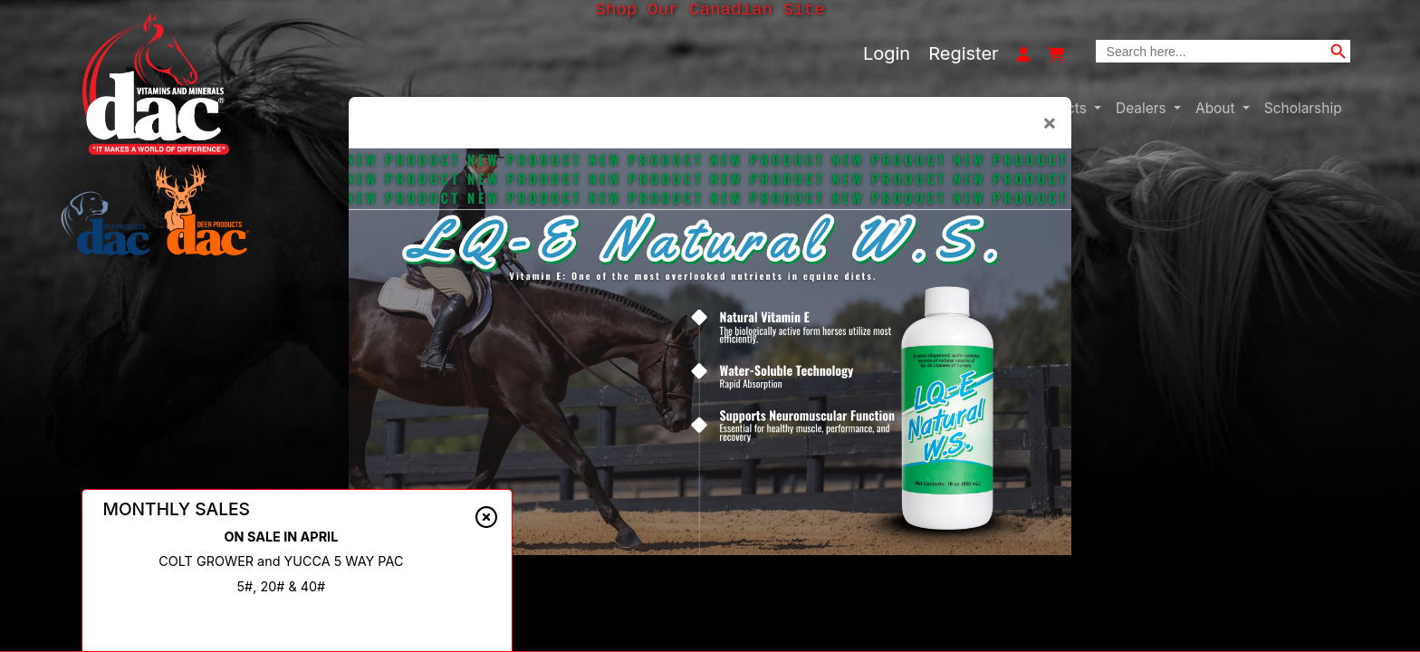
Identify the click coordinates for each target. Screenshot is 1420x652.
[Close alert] (486, 521)
